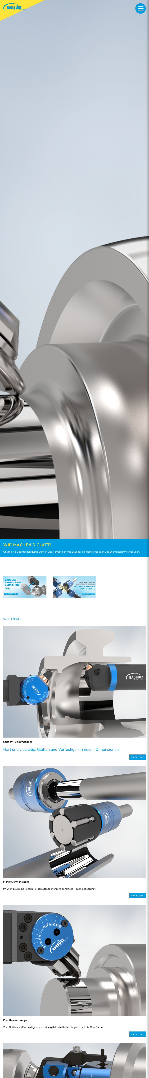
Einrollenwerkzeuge (15, 1020)
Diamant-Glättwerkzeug (17, 742)
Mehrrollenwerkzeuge (16, 882)
